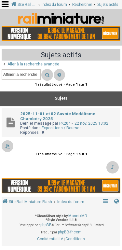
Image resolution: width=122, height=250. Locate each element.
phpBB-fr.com (70, 232)
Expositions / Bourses (62, 128)
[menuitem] (50, 239)
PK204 (65, 123)
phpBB (46, 225)
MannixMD (77, 216)
